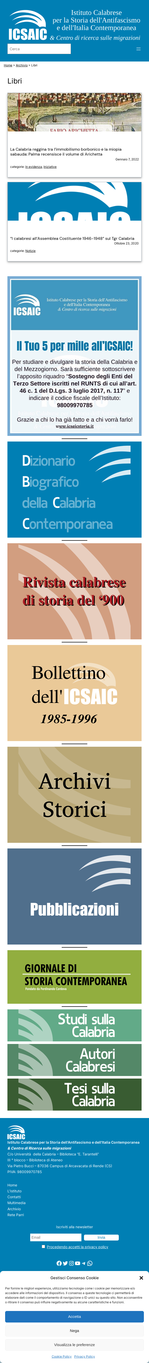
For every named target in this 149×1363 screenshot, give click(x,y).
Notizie (30, 251)
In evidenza (33, 167)
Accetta (74, 1316)
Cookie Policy (62, 1356)
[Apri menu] (138, 49)
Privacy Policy (84, 1356)
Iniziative (50, 167)
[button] (141, 1277)
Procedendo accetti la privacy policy (77, 1247)
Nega (74, 1330)
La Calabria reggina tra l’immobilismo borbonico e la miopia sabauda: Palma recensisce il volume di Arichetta (66, 152)
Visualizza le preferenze (74, 1344)
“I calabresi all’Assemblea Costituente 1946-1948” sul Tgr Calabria (72, 238)
